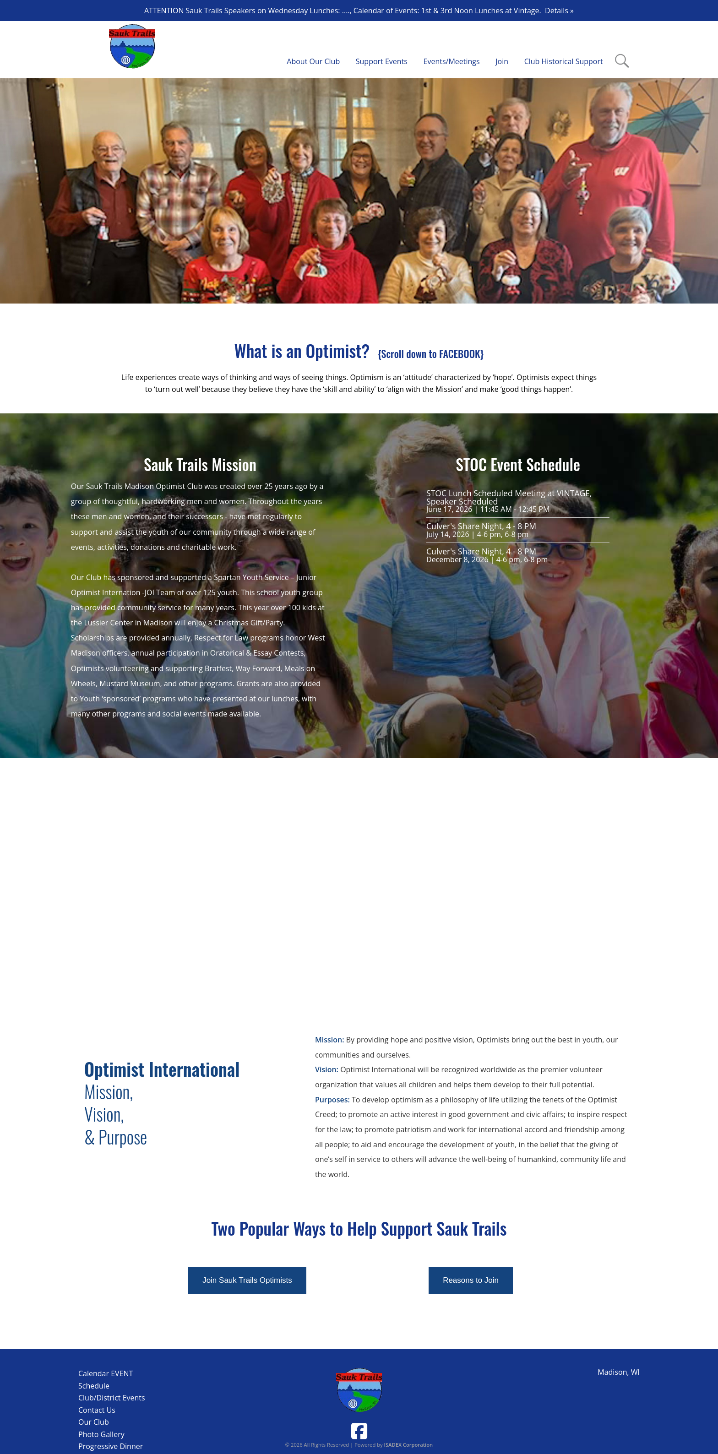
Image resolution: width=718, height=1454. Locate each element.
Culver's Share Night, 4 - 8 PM (481, 526)
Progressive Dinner (110, 1446)
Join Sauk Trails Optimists (247, 1280)
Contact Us (96, 1410)
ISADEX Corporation (408, 1444)
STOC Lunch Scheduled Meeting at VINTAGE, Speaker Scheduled (509, 497)
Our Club (93, 1422)
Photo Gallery (101, 1434)
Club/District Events (111, 1398)
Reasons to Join (471, 1280)
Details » (559, 10)
